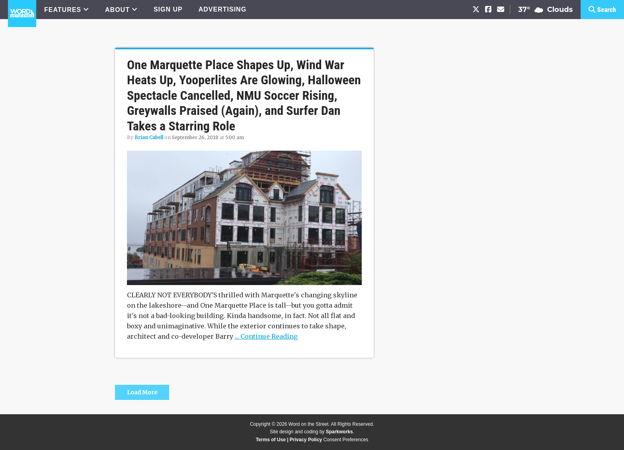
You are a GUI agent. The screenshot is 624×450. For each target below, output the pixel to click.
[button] (602, 9)
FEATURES (62, 9)
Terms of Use (271, 439)
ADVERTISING (222, 9)
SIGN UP (168, 9)
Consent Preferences (346, 439)
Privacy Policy (306, 439)
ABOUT (117, 9)
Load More (142, 392)
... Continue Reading (266, 336)
